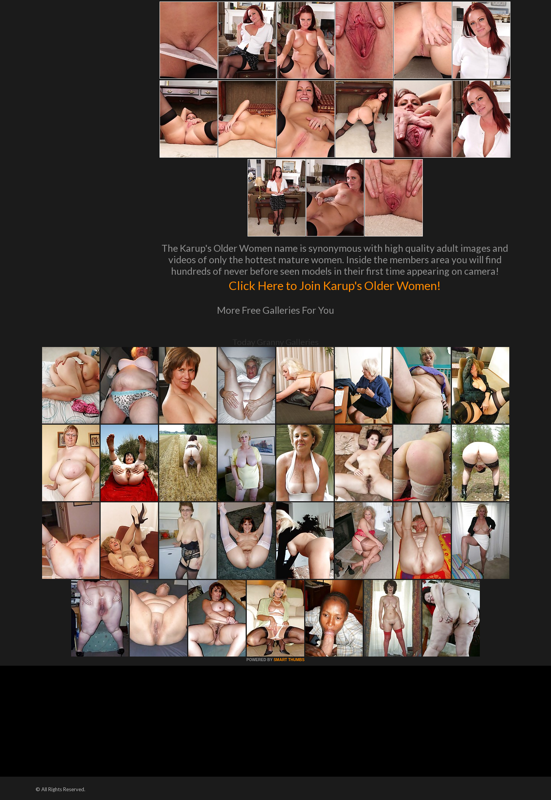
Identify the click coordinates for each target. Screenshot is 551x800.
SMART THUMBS (289, 660)
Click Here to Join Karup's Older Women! (334, 285)
